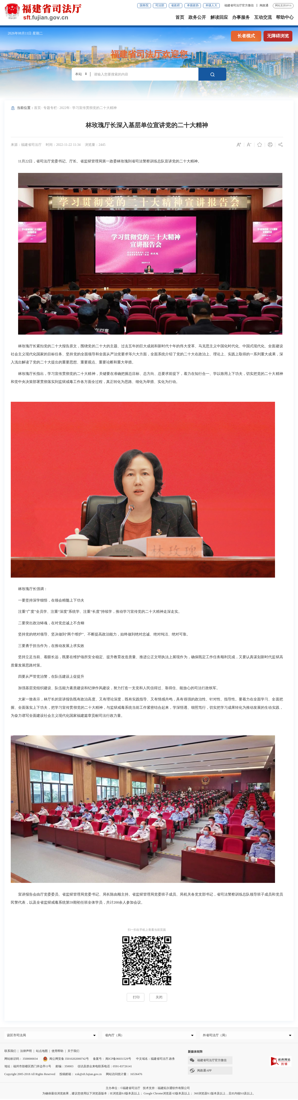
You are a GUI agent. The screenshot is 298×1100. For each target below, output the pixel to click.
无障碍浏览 (278, 35)
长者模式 (246, 35)
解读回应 (219, 17)
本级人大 (211, 5)
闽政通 (264, 5)
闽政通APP (200, 1072)
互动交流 (263, 17)
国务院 (144, 5)
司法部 (159, 5)
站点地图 (42, 1052)
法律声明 (26, 1052)
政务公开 (197, 17)
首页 (179, 17)
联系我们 (10, 1052)
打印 (136, 997)
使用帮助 (57, 1052)
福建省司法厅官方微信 (239, 5)
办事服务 (241, 17)
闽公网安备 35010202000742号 (66, 1059)
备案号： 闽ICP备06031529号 (112, 1059)
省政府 (175, 5)
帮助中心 (285, 17)
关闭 (159, 997)
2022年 (64, 108)
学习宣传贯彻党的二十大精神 (94, 108)
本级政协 (193, 5)
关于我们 (73, 1052)
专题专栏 (50, 108)
